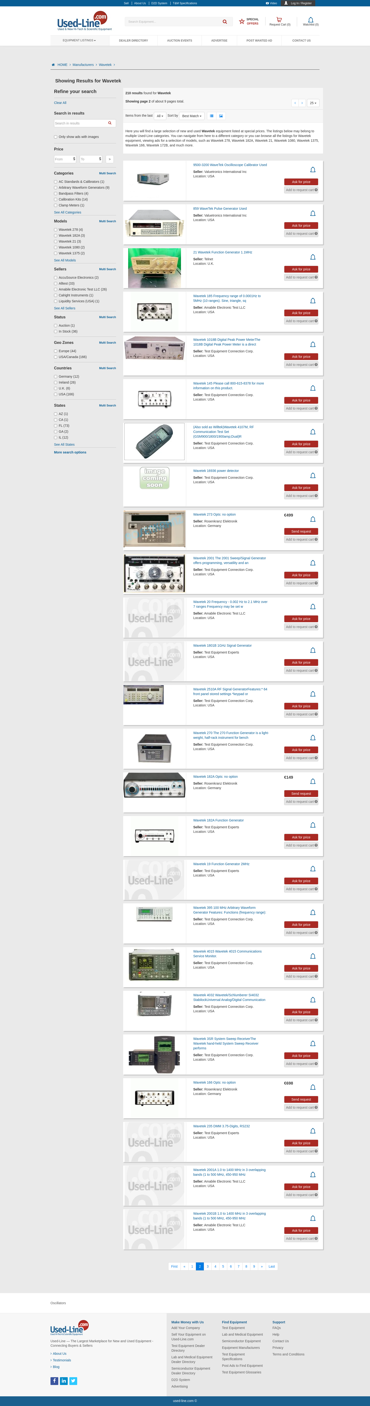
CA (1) (61, 420)
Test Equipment (233, 1328)
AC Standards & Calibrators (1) (79, 182)
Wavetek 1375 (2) (69, 253)
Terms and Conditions (288, 1354)
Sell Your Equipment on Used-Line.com (189, 1337)
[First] (174, 1266)
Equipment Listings (79, 40)
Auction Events (179, 40)
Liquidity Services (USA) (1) (76, 301)
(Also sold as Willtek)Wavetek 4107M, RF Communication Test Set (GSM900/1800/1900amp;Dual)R (223, 431)
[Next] (262, 1266)
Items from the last (139, 115)
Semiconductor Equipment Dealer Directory (191, 1371)
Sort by (173, 115)
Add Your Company (186, 1328)
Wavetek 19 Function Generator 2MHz (221, 864)
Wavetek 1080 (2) (69, 247)
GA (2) (61, 431)
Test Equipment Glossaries (241, 1372)
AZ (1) (61, 414)
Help (276, 1334)
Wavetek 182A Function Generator (218, 820)
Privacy (278, 1348)
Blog (54, 1367)
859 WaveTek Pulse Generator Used (220, 208)
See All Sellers (64, 308)
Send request (301, 531)
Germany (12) (66, 376)
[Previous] (185, 1266)
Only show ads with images (76, 137)
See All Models (65, 260)
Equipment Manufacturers (241, 1348)
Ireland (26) (65, 382)
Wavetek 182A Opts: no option (215, 776)
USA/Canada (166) (70, 357)
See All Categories (67, 212)
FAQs (277, 1328)
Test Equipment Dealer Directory (188, 1348)
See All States (64, 444)
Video (271, 3)
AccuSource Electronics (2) (76, 277)
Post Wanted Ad (259, 40)
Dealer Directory (133, 40)
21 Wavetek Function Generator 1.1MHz (222, 252)
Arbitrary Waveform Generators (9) (81, 187)
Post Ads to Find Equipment (242, 1366)
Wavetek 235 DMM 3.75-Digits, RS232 (221, 1126)
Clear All (60, 103)
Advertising (180, 1386)
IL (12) (61, 437)
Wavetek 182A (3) (69, 235)
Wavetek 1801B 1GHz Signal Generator (222, 645)
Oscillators (58, 1303)
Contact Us (301, 40)
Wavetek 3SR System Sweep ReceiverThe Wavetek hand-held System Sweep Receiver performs (226, 1043)
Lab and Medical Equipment (242, 1334)
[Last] (272, 1266)
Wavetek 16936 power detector (216, 471)
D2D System (181, 1380)
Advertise (219, 40)
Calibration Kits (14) (71, 199)
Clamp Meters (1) (69, 205)
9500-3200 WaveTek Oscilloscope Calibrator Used (230, 165)
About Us (58, 1353)
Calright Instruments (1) (73, 295)
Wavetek (107, 65)
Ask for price (301, 182)
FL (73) (61, 425)
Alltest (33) (64, 283)
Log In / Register (301, 3)
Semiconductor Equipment (241, 1341)
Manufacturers (85, 65)
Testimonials (60, 1360)
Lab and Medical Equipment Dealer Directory (192, 1359)
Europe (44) (65, 351)
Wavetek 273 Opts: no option (214, 514)
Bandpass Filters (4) (71, 193)
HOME (64, 65)
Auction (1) (64, 325)
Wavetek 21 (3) (67, 241)
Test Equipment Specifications (233, 1356)
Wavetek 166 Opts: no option (214, 1082)
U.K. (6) (62, 388)
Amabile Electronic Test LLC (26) (80, 289)
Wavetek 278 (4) (68, 229)
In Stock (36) (65, 331)
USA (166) (64, 394)
